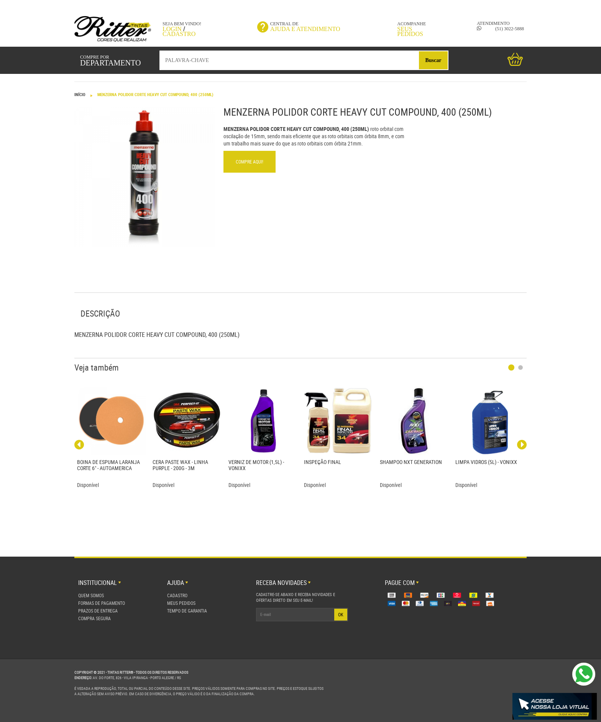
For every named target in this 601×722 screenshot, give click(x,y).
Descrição (100, 313)
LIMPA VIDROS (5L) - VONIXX (486, 462)
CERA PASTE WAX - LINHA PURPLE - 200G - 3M (180, 465)
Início (79, 94)
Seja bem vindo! (182, 23)
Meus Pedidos (181, 603)
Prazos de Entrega (98, 611)
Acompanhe (409, 28)
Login (172, 29)
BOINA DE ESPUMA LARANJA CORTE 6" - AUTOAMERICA (108, 465)
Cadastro (179, 34)
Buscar (433, 60)
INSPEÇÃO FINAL (322, 462)
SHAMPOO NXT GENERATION (411, 462)
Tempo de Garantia (187, 611)
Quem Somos (91, 595)
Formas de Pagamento (101, 603)
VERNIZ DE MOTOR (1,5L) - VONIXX (256, 465)
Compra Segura (94, 618)
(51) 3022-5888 (500, 28)
